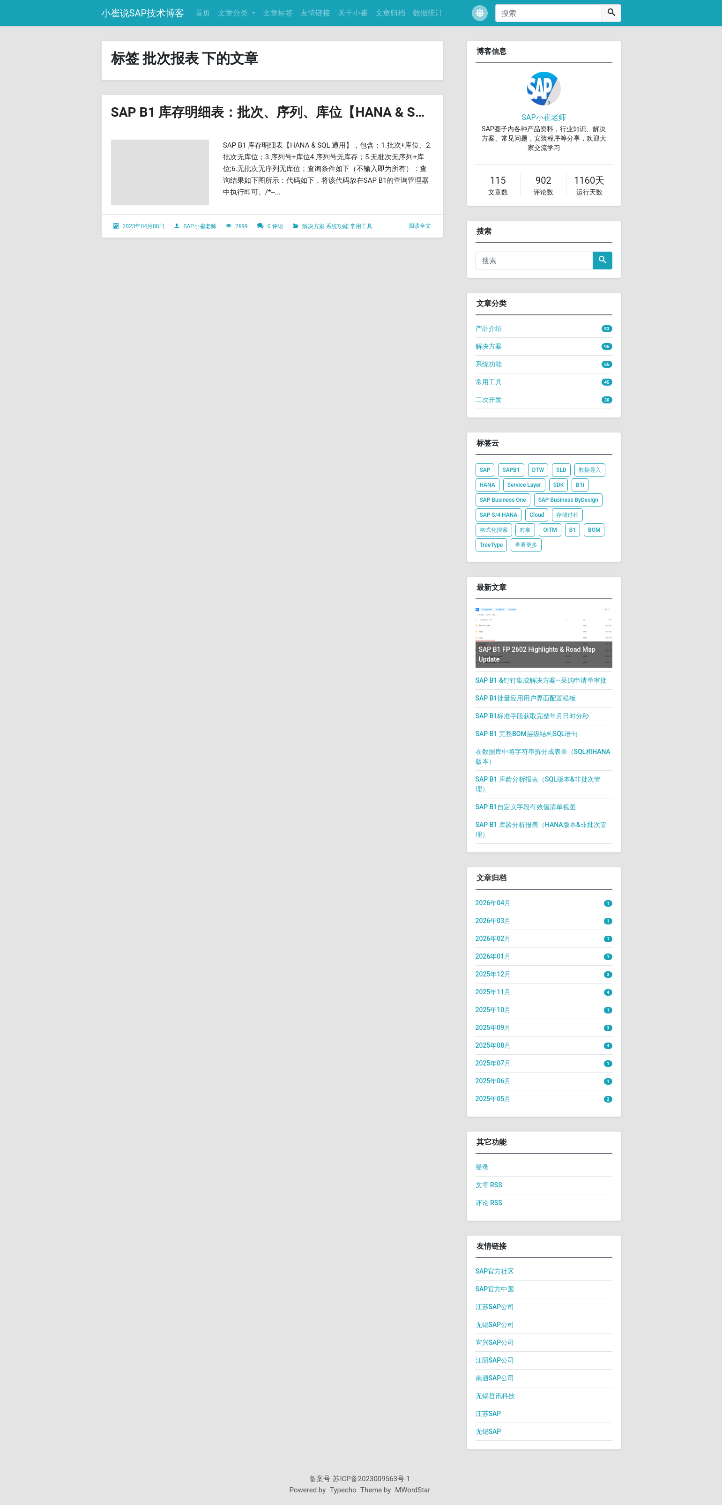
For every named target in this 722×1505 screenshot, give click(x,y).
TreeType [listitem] (491, 545)
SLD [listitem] (561, 470)
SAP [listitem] (485, 470)
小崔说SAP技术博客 (143, 13)
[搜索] (548, 13)
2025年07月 (493, 1063)
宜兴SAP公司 (495, 1342)
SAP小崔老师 (199, 226)
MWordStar (412, 1490)
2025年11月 (493, 992)
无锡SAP (488, 1431)
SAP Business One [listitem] (503, 500)
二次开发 (489, 399)
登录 (482, 1167)
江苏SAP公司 (495, 1307)
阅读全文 (420, 226)
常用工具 (361, 226)
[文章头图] (160, 172)
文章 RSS (489, 1185)
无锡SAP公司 (495, 1324)
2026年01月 (493, 956)
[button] (480, 13)
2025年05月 (493, 1099)
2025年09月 (493, 1027)
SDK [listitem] (558, 485)
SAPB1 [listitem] (511, 470)
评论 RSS (489, 1203)
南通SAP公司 (495, 1378)
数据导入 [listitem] (590, 470)
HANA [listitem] (487, 485)
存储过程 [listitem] (567, 515)
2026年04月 (493, 903)
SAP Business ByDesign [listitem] (568, 500)
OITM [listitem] (550, 530)
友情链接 (315, 12)
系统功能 (337, 226)
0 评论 (275, 226)
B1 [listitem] (572, 530)
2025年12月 (493, 974)
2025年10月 (493, 1009)
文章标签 (278, 12)
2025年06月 (493, 1081)
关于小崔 (353, 12)
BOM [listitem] (594, 530)
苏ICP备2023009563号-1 (371, 1479)
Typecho (343, 1490)
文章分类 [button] (234, 12)
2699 (241, 226)
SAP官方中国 (495, 1289)
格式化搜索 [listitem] (494, 530)
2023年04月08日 (143, 226)
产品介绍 (489, 328)
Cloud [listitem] (536, 515)
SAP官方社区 (495, 1271)
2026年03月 (493, 920)
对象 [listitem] (525, 530)
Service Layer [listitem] (524, 485)
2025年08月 (493, 1045)
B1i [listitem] (580, 485)
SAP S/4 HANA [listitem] (499, 515)
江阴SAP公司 (495, 1360)
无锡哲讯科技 (495, 1396)
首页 (202, 12)
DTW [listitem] (538, 470)
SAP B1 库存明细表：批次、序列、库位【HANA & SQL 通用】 (292, 112)
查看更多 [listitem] (526, 545)
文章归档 (390, 12)
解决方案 (313, 226)
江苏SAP (488, 1413)
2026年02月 (493, 938)
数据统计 (428, 12)
